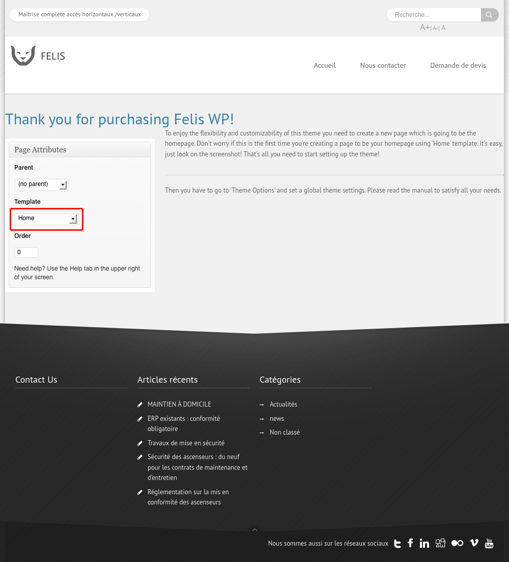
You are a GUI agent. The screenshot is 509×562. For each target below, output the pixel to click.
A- (435, 28)
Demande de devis (458, 65)
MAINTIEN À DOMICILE (179, 404)
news (277, 418)
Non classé (285, 432)
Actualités (283, 404)
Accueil (325, 65)
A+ (425, 27)
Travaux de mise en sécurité (186, 443)
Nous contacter (383, 65)
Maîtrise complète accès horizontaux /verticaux (79, 14)
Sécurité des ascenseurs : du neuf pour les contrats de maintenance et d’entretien (197, 467)
